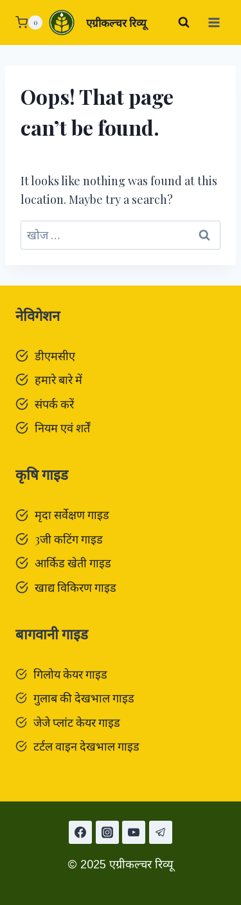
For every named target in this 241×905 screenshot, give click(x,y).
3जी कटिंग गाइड (69, 539)
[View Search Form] (183, 22)
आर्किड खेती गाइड (73, 563)
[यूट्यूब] (133, 832)
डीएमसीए (55, 355)
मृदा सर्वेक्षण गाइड (72, 514)
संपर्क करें (54, 404)
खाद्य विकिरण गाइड (75, 587)
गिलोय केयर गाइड (70, 674)
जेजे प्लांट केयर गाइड (76, 722)
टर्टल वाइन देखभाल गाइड (86, 746)
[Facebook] (80, 832)
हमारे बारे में (58, 379)
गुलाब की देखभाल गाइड (83, 698)
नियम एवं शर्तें (62, 427)
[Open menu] (214, 22)
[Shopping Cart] (28, 22)
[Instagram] (107, 832)
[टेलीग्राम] (160, 832)
